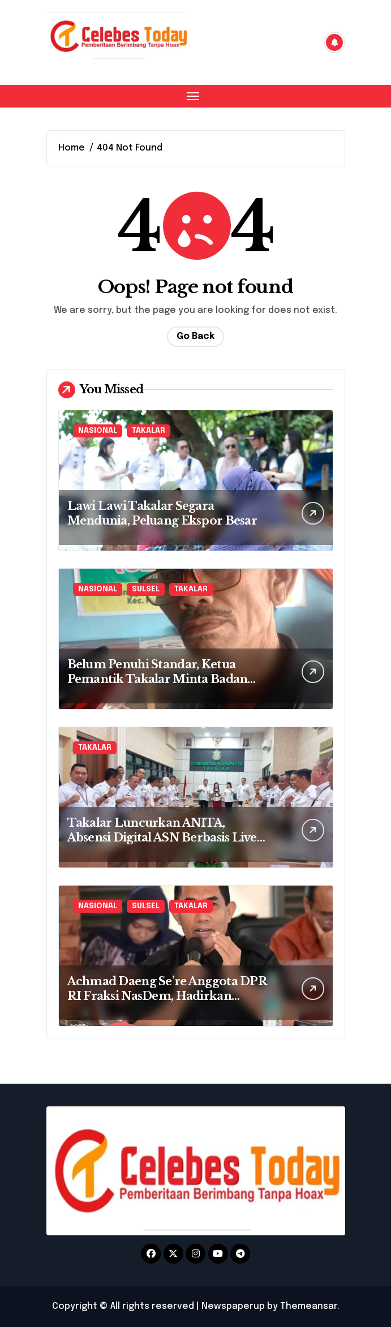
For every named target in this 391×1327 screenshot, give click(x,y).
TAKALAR (148, 431)
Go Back (195, 336)
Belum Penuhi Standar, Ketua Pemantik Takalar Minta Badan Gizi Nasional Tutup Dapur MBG (161, 679)
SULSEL (146, 589)
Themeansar (308, 1306)
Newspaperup (233, 1306)
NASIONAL (97, 431)
